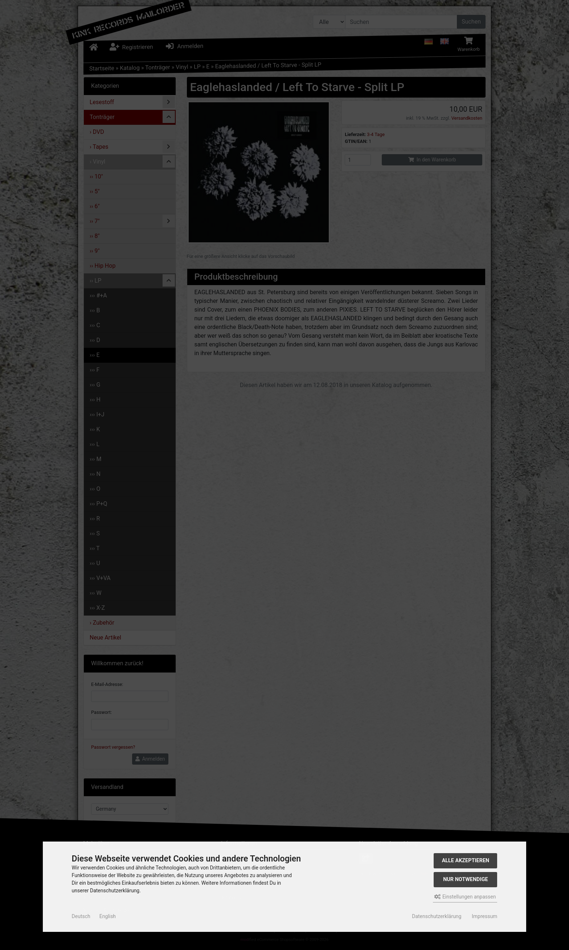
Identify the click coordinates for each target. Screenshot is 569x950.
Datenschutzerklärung (436, 916)
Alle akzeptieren (466, 861)
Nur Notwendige (465, 879)
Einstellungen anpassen (465, 897)
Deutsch (81, 916)
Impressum (484, 916)
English (107, 916)
